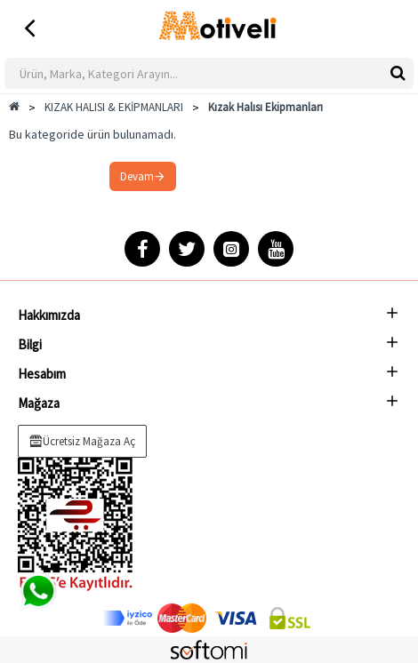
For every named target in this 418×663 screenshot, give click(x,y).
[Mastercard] (181, 618)
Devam (137, 176)
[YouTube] (275, 249)
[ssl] (290, 618)
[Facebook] (142, 249)
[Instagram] (231, 249)
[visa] (236, 618)
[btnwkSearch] (398, 72)
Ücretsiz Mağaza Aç (89, 441)
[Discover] (127, 618)
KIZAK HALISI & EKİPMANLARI (113, 107)
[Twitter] (187, 249)
